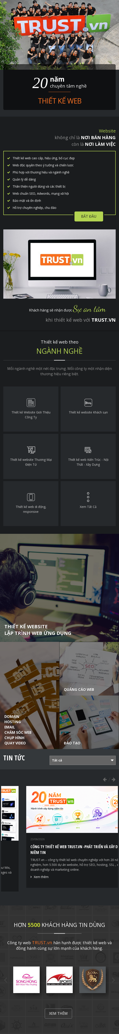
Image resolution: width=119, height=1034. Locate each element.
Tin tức (14, 757)
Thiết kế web (59, 101)
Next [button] (113, 779)
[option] (59, 839)
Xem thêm (20, 884)
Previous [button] (104, 779)
